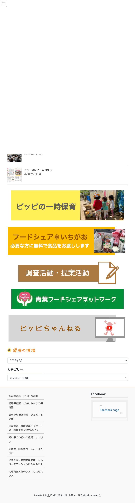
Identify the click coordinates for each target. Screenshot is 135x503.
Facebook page (109, 410)
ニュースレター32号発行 (38, 170)
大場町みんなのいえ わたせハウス (26, 473)
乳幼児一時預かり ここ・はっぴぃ (26, 451)
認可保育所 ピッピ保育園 (23, 396)
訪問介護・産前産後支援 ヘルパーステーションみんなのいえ (26, 462)
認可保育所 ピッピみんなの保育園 (26, 405)
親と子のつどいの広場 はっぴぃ (26, 439)
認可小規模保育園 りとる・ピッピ (26, 416)
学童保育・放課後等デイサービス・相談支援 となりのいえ (26, 428)
